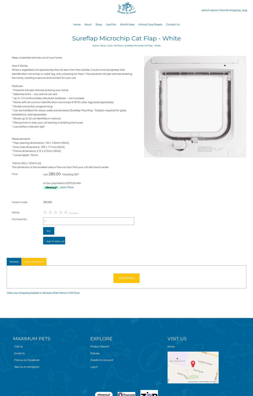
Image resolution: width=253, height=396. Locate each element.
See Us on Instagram (26, 367)
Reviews (14, 261)
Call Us (18, 346)
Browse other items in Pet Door (61, 293)
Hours (171, 346)
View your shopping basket (23, 293)
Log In (94, 367)
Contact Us (173, 24)
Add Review (126, 278)
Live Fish (111, 24)
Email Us (19, 353)
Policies (95, 353)
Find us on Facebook (26, 360)
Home (77, 24)
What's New (127, 24)
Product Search (99, 346)
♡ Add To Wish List (54, 241)
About (88, 24)
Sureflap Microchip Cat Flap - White (143, 45)
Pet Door (118, 45)
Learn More (66, 187)
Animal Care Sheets (150, 24)
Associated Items (34, 261)
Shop (99, 24)
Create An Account (101, 360)
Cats (109, 45)
